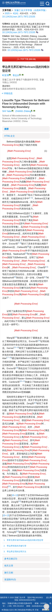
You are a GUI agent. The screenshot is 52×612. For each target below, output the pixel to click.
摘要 (6, 129)
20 (21, 381)
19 (17, 368)
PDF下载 (28, 59)
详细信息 (7, 93)
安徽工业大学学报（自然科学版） (31, 10)
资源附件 (10, 579)
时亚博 (5, 75)
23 (9, 486)
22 (35, 403)
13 (16, 337)
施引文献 (8, 572)
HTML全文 (9, 136)
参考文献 (10, 558)
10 (26, 253)
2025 (7, 13)
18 (10, 358)
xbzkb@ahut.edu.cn (40, 606)
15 (15, 347)
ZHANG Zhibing (23, 111)
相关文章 (8, 565)
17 (7, 358)
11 (47, 267)
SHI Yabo (7, 111)
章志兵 (16, 75)
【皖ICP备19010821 (35, 597)
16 (18, 347)
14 (39, 341)
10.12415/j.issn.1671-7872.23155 (18, 16)
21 (24, 381)
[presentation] (19, 151)
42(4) (16, 13)
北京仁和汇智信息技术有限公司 (21, 610)
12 (45, 277)
